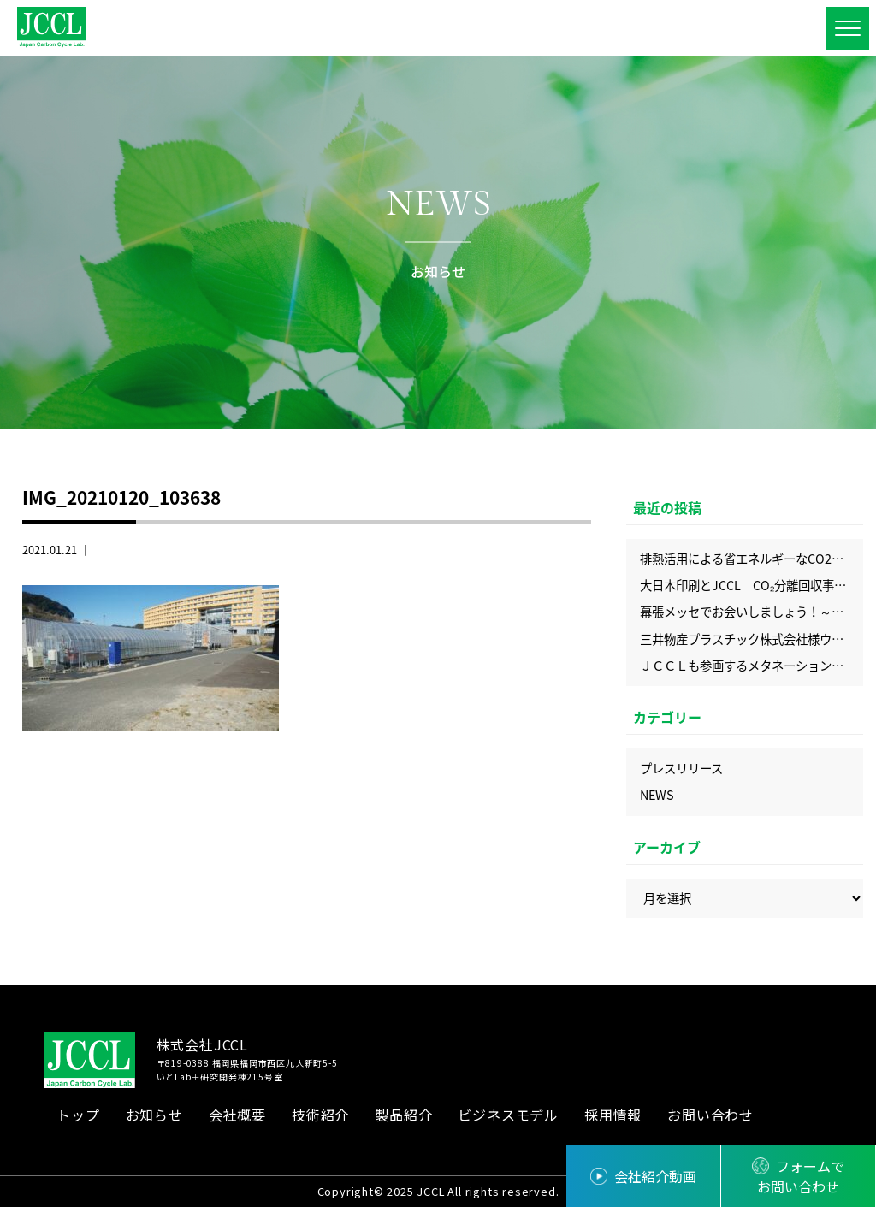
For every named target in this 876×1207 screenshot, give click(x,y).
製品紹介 (403, 1114)
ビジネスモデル (508, 1114)
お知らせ (154, 1114)
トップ (77, 1114)
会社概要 (237, 1114)
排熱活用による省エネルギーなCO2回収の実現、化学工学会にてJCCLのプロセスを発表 (751, 558)
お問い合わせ (710, 1114)
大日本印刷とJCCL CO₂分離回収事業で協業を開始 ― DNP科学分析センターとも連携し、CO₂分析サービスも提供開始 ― (751, 585)
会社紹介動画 (655, 1176)
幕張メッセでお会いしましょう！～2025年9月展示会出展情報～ (751, 611)
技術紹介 (320, 1114)
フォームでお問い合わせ (800, 1176)
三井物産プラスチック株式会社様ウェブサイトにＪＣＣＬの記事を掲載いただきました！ (751, 639)
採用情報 (613, 1114)
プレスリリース (681, 768)
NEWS (657, 794)
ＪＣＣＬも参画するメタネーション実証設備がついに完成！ (751, 665)
